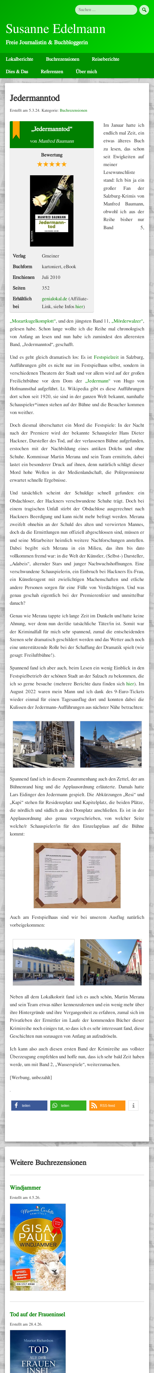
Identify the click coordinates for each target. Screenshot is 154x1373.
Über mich (86, 71)
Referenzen (52, 71)
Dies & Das (17, 71)
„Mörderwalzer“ (127, 321)
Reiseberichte (105, 59)
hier (79, 306)
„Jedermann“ (97, 380)
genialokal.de (54, 298)
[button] (29, 1105)
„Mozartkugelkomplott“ (33, 321)
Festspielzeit (106, 357)
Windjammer (25, 1188)
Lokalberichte (19, 59)
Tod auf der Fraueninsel (37, 1314)
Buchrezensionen (62, 59)
